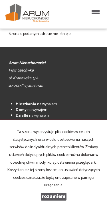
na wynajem (36, 104)
